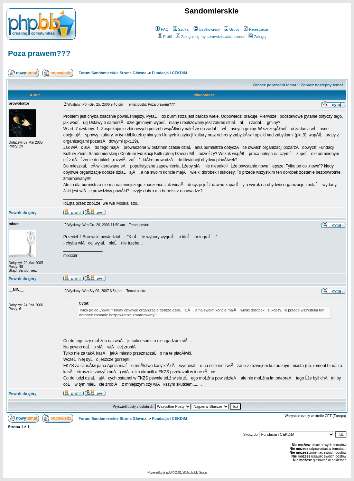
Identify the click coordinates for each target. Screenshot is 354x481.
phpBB (167, 472)
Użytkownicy (207, 29)
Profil (165, 37)
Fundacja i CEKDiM (169, 73)
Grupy (232, 29)
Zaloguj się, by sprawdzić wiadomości (210, 37)
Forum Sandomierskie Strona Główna (112, 73)
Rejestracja (256, 29)
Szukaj (181, 29)
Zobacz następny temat (322, 85)
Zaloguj (257, 37)
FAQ (162, 29)
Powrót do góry (23, 213)
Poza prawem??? (39, 53)
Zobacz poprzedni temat (274, 85)
